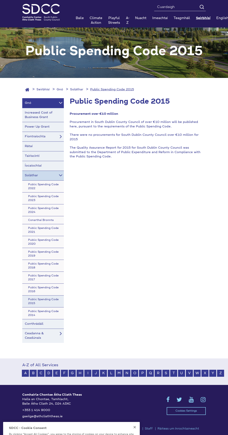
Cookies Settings (186, 411)
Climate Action (96, 21)
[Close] (135, 432)
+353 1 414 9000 (36, 410)
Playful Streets (114, 21)
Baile (80, 18)
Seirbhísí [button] (203, 18)
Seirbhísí (43, 89)
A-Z (127, 21)
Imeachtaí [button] (160, 18)
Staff (149, 428)
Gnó (60, 89)
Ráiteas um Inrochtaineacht (178, 428)
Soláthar (76, 89)
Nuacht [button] (140, 18)
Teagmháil (182, 18)
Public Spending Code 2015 (112, 89)
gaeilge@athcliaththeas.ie (42, 416)
